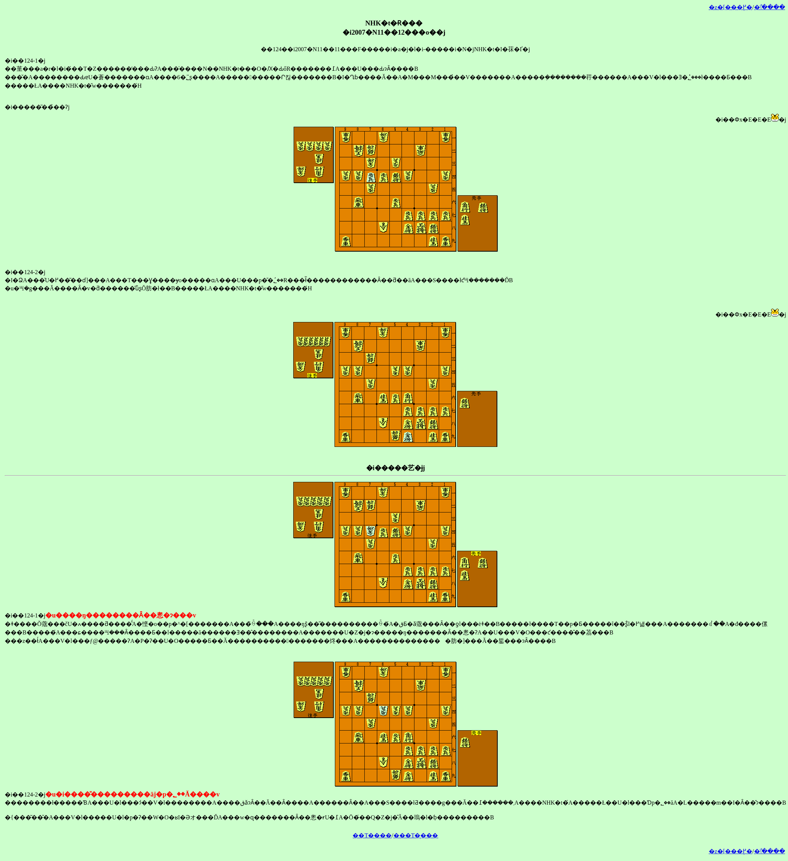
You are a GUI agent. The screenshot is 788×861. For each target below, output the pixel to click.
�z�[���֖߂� (730, 7)
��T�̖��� (372, 835)
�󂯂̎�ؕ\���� (769, 7)
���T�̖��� (415, 835)
